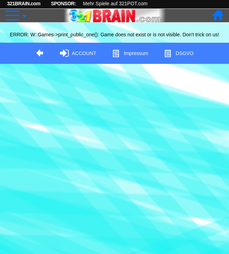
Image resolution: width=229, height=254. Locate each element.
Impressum (130, 53)
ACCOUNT (78, 53)
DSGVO (179, 53)
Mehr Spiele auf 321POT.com (115, 3)
